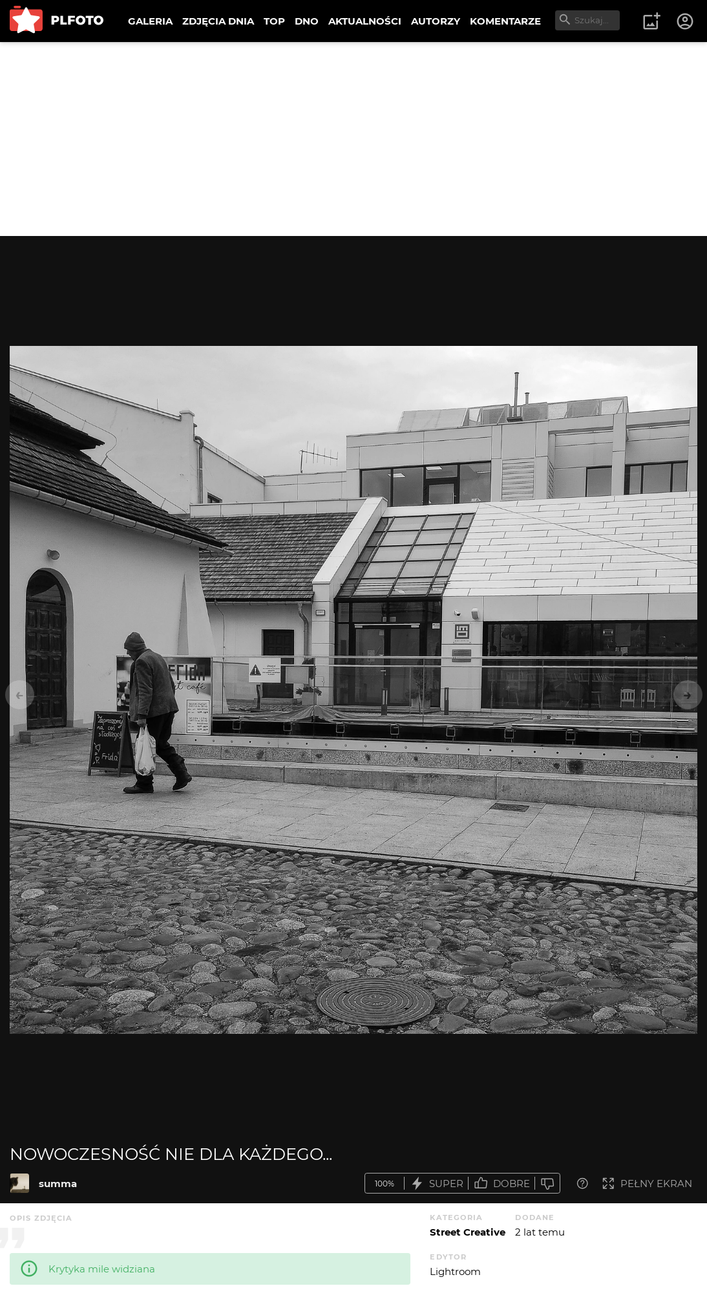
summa (58, 1183)
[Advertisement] (353, 139)
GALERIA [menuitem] (150, 21)
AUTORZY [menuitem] (435, 21)
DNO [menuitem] (307, 21)
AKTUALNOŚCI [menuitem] (364, 21)
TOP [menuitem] (274, 21)
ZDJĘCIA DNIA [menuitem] (218, 21)
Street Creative (467, 1232)
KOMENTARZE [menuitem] (505, 21)
